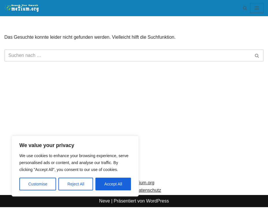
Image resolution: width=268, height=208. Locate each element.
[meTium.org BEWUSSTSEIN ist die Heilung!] (23, 8)
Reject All (75, 184)
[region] (75, 166)
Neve (104, 201)
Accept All (113, 184)
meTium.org (142, 183)
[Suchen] (245, 8)
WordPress (157, 201)
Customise (37, 184)
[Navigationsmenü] (257, 8)
